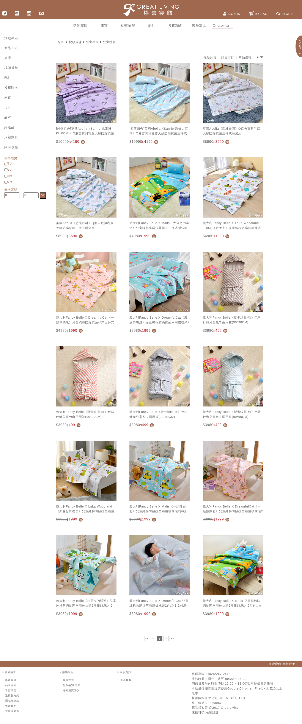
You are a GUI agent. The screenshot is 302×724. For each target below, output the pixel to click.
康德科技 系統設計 (205, 712)
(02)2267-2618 (219, 674)
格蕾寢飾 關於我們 (282, 664)
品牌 (7, 117)
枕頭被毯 (11, 68)
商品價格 (245, 57)
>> (172, 638)
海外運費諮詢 (71, 690)
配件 (7, 77)
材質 (7, 97)
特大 (10, 182)
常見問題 (10, 690)
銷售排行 (227, 57)
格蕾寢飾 (10, 680)
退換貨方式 (12, 695)
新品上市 (11, 48)
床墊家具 (11, 137)
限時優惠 (11, 147)
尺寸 (7, 107)
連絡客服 (125, 680)
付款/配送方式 (71, 685)
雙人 (10, 169)
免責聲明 (10, 705)
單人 (10, 163)
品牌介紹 (10, 685)
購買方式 (68, 680)
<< (147, 638)
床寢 (7, 58)
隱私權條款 (12, 700)
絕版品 (9, 127)
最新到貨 (210, 57)
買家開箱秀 (12, 711)
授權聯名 (11, 87)
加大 (10, 175)
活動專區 (11, 38)
